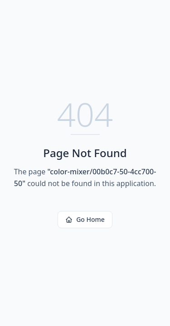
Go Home (85, 219)
